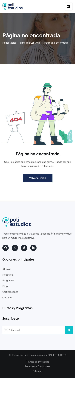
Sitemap (37, 371)
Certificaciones (10, 292)
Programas (8, 280)
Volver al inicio (37, 178)
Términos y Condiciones (37, 366)
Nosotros (7, 275)
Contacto (7, 297)
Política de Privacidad (37, 362)
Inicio (6, 269)
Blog (5, 286)
